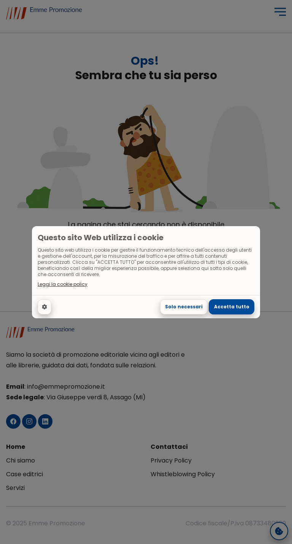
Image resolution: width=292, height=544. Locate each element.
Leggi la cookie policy (62, 284)
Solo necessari (184, 306)
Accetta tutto (231, 306)
